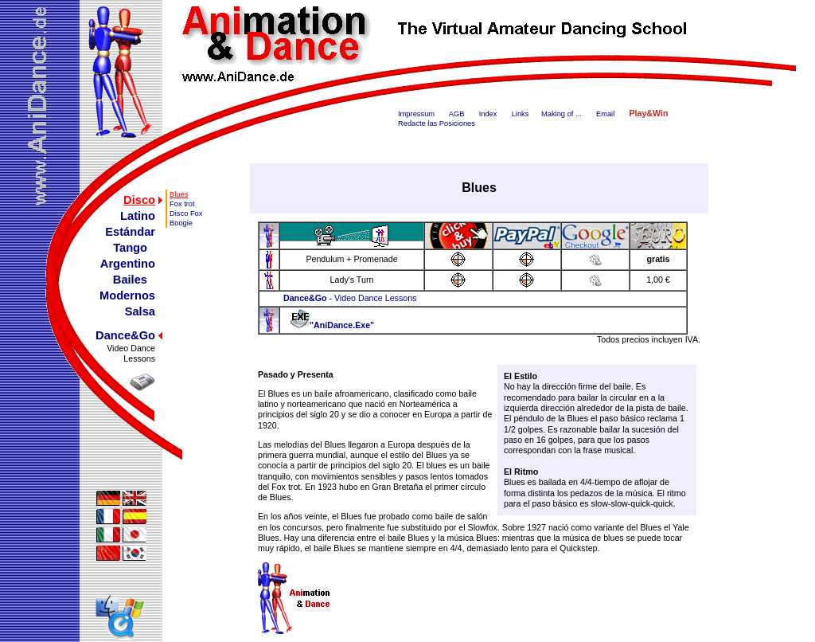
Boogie (181, 223)
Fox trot (182, 204)
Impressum (416, 114)
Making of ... (561, 114)
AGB (457, 114)
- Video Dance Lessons (349, 298)
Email (605, 114)
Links (520, 114)
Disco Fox (186, 213)
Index (488, 114)
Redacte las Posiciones (436, 123)
